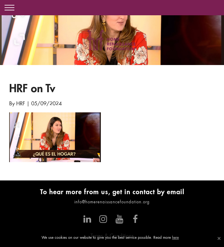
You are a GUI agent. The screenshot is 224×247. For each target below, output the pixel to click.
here (175, 238)
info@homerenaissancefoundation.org (112, 202)
